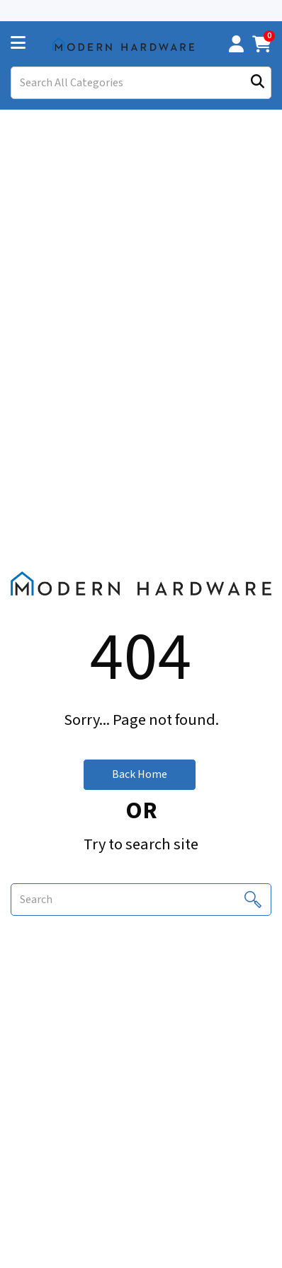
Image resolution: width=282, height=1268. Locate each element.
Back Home (139, 774)
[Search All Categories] (141, 82)
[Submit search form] (257, 83)
